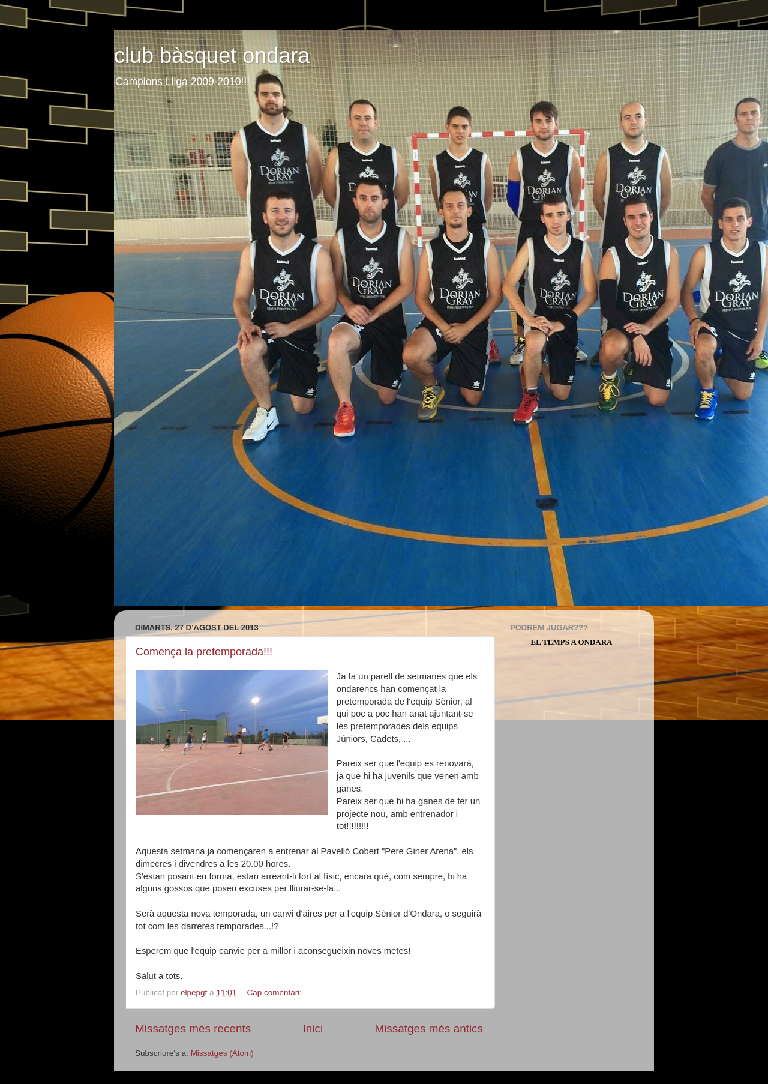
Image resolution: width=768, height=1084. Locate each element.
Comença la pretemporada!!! (204, 652)
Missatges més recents (193, 1028)
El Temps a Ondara (572, 641)
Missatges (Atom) (222, 1053)
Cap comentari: (275, 992)
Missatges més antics (428, 1028)
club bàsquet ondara (212, 55)
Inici (313, 1028)
